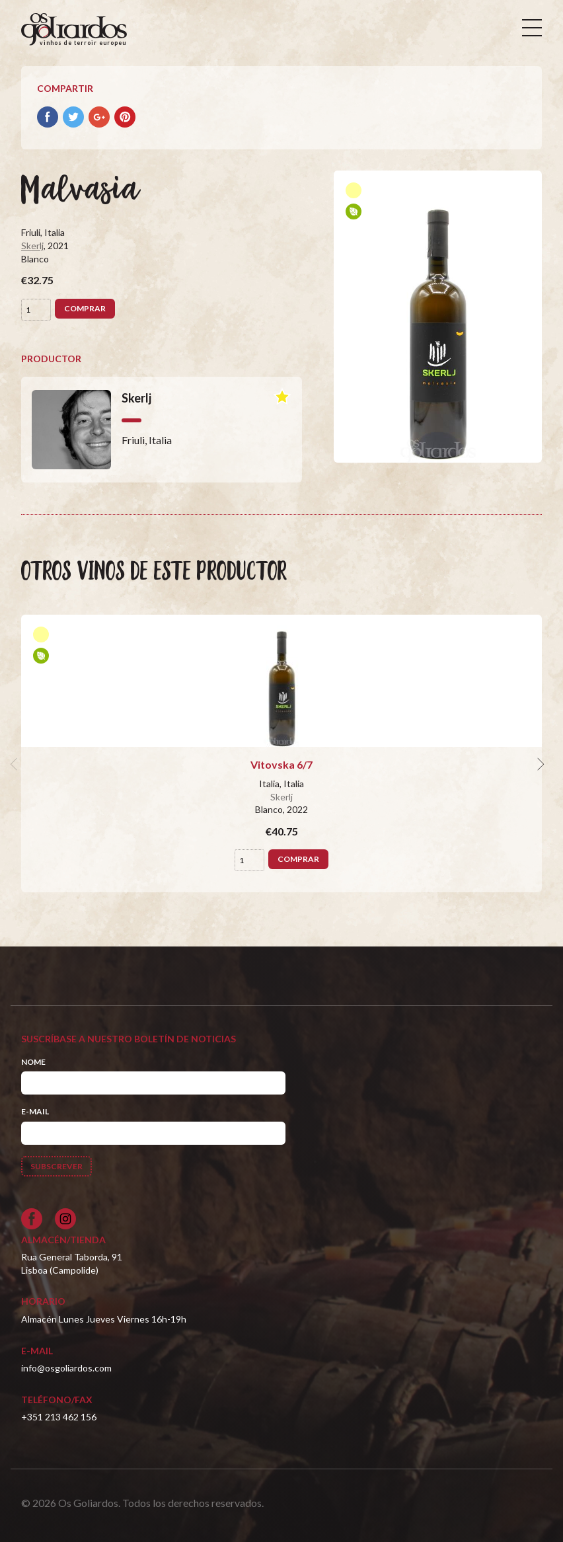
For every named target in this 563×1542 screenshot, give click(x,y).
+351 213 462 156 (58, 1416)
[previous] (15, 764)
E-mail (35, 1111)
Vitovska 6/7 (281, 764)
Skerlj (32, 245)
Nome (33, 1062)
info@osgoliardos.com (66, 1367)
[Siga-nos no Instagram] (65, 1218)
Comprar (85, 308)
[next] (539, 764)
